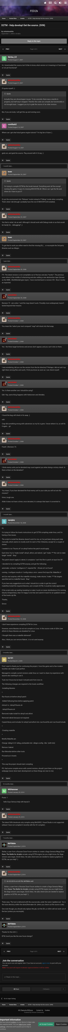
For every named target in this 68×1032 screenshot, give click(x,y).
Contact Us (39, 1010)
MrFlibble (12, 843)
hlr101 (10, 658)
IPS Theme (21, 1010)
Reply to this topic (34, 41)
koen (10, 172)
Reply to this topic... (12, 977)
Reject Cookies (61, 1024)
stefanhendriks (8, 31)
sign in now (46, 963)
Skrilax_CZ (12, 57)
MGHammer (13, 789)
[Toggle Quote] (5, 94)
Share (16, 989)
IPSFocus (30, 1010)
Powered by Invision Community (34, 1012)
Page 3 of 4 (34, 49)
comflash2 (12, 124)
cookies (13, 1022)
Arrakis (18, 34)
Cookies (47, 1010)
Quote (8, 75)
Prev (7, 49)
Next (60, 49)
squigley (11, 520)
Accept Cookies (46, 1024)
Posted (15, 60)
